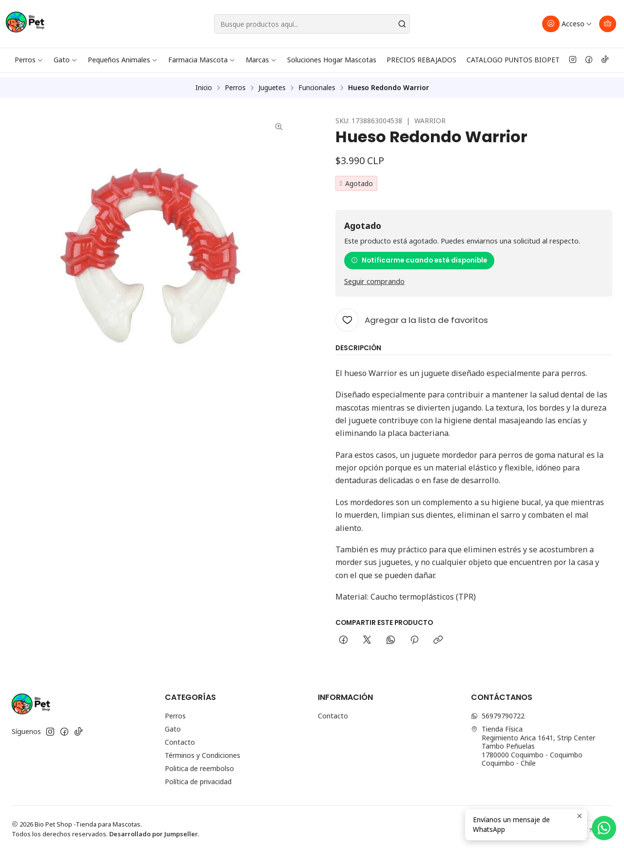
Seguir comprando (374, 276)
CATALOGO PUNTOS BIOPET (513, 59)
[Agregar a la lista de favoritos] (411, 315)
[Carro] (607, 24)
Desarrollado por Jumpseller (153, 828)
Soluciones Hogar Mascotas (331, 59)
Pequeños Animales (123, 59)
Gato (66, 59)
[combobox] (312, 24)
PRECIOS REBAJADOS (421, 59)
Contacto (180, 737)
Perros (29, 59)
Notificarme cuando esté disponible (419, 255)
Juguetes (272, 82)
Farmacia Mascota (201, 59)
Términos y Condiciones (202, 750)
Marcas (261, 59)
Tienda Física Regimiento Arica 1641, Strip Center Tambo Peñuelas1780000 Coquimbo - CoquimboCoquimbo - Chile (533, 741)
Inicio (203, 82)
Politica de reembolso (199, 763)
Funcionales (316, 82)
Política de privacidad (198, 776)
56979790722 (498, 711)
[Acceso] (567, 24)
